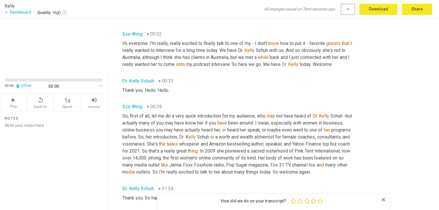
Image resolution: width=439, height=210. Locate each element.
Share (417, 9)
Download (378, 9)
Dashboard (18, 12)
